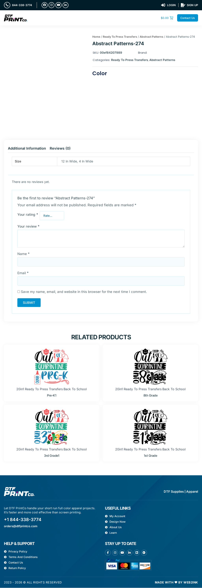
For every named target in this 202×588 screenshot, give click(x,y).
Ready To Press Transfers (120, 36)
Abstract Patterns (151, 36)
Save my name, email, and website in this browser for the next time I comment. (84, 292)
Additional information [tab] (27, 148)
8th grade (150, 396)
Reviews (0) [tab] (60, 148)
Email (23, 273)
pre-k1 (51, 396)
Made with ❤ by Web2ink (176, 582)
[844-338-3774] (7, 5)
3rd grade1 (51, 456)
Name (23, 254)
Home (96, 36)
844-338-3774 (22, 5)
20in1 (20, 389)
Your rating (27, 215)
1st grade (150, 456)
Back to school (75, 389)
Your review (28, 227)
